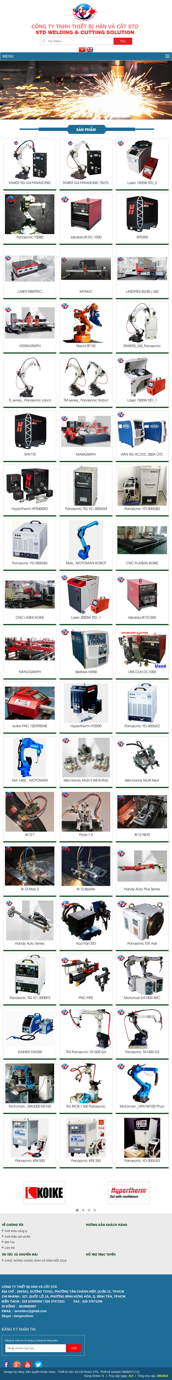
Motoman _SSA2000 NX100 (30, 1106)
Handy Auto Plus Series (142, 889)
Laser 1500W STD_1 (142, 400)
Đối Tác (10, 1242)
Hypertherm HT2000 (86, 726)
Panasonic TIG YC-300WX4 (86, 509)
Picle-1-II (85, 835)
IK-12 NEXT (142, 835)
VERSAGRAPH (30, 346)
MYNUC (86, 291)
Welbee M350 (86, 672)
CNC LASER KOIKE (30, 617)
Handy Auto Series (29, 943)
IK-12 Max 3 (30, 889)
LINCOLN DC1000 (142, 672)
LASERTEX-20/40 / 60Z (142, 291)
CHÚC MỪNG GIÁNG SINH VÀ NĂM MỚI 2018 (36, 1260)
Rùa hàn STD (86, 943)
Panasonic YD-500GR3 (142, 1161)
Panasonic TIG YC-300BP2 (30, 998)
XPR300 (142, 237)
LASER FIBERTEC (30, 291)
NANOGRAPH (30, 672)
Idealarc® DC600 (142, 617)
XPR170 (30, 454)
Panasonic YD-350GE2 (142, 726)
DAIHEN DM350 (30, 1052)
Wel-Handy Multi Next (142, 780)
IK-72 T (29, 835)
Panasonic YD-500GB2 (142, 509)
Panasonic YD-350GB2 (29, 563)
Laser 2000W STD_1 (86, 617)
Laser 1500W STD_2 (142, 183)
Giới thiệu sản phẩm (18, 1236)
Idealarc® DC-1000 (86, 237)
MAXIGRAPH (86, 454)
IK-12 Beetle (86, 889)
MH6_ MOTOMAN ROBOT (86, 563)
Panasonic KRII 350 (86, 1161)
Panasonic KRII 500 (30, 1161)
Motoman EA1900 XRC (142, 998)
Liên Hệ (10, 1247)
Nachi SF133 (85, 346)
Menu (86, 56)
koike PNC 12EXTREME (30, 726)
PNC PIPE (86, 998)
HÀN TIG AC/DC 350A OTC (142, 454)
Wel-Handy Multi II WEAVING (86, 780)
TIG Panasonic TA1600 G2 (86, 1052)
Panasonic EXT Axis (142, 943)
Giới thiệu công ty (16, 1231)
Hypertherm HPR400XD (30, 509)
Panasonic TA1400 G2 (142, 1052)
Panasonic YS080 (30, 237)
